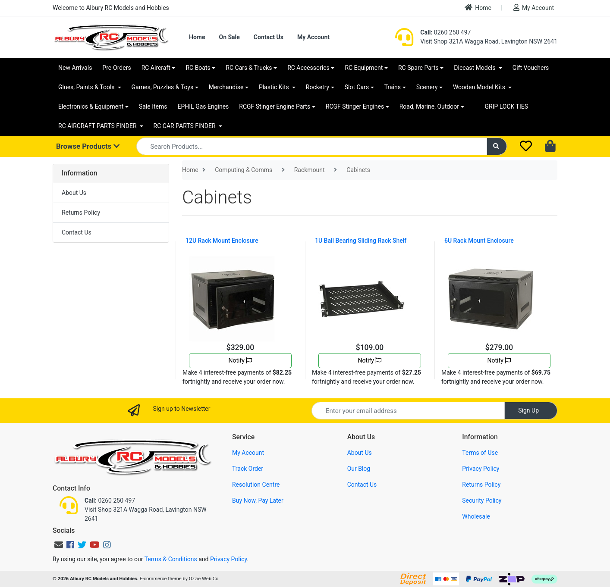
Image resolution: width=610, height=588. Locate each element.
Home (478, 7)
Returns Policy (81, 212)
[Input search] (311, 146)
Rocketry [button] (317, 87)
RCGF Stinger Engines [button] (355, 106)
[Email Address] (408, 410)
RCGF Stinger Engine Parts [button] (274, 106)
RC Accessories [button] (308, 67)
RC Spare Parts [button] (418, 67)
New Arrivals (75, 67)
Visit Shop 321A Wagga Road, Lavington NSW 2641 (488, 41)
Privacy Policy (480, 468)
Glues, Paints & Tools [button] (87, 87)
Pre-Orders (116, 67)
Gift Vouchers (531, 67)
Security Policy (481, 500)
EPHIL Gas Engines (203, 106)
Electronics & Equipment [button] (90, 106)
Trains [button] (392, 87)
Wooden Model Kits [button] (480, 87)
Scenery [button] (427, 87)
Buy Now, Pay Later (257, 500)
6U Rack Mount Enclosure (479, 240)
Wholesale (476, 516)
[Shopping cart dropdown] (551, 146)
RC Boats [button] (198, 67)
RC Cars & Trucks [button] (249, 67)
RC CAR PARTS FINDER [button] (185, 125)
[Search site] (497, 146)
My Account (533, 7)
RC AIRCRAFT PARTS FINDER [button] (98, 125)
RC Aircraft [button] (155, 67)
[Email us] (58, 545)
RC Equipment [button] (364, 67)
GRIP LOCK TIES (506, 106)
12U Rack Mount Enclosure (222, 240)
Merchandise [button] (226, 87)
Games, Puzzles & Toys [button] (163, 87)
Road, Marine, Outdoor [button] (429, 106)
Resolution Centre (256, 484)
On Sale (229, 37)
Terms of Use (480, 452)
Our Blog (359, 468)
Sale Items (153, 106)
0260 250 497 (445, 32)
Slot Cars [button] (357, 87)
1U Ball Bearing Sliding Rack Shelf (360, 240)
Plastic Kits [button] (274, 87)
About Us (74, 192)
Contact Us (268, 37)
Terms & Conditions (171, 559)
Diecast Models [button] (475, 67)
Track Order (247, 468)
